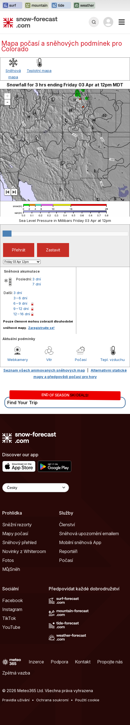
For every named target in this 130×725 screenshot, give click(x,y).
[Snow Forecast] (30, 22)
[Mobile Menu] (122, 22)
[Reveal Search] (94, 22)
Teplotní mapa (39, 70)
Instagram (12, 609)
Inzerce (36, 662)
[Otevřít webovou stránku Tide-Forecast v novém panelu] (61, 5)
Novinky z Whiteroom (24, 551)
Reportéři (68, 551)
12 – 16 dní (21, 314)
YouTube (11, 627)
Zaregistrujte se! (41, 328)
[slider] (7, 234)
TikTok (9, 618)
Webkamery (17, 359)
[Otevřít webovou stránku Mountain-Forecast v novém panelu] (36, 5)
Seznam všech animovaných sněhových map (44, 370)
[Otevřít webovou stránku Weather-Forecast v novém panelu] (84, 5)
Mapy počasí (15, 533)
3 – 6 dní (20, 298)
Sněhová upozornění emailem (89, 533)
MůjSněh (11, 569)
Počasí (81, 359)
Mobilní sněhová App (80, 542)
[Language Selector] (35, 487)
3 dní (36, 279)
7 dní (36, 284)
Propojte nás (110, 662)
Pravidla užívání (16, 700)
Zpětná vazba (16, 673)
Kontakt (82, 662)
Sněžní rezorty (17, 524)
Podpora (59, 662)
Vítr (49, 359)
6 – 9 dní (20, 303)
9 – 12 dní (21, 308)
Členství (67, 524)
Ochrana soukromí (52, 700)
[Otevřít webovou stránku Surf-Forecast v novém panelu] (12, 5)
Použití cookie (87, 700)
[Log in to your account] (108, 22)
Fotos (8, 560)
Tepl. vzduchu (112, 359)
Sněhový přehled (19, 542)
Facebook (12, 600)
